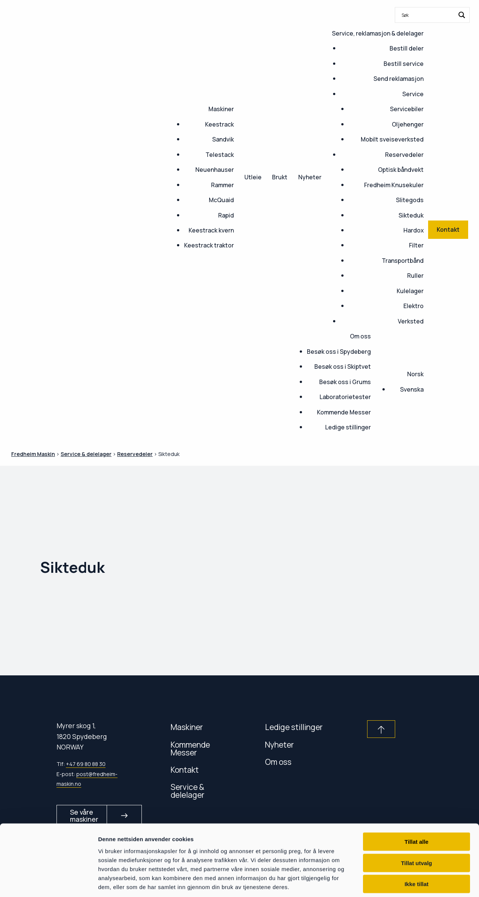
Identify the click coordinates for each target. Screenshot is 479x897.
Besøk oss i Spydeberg (339, 351)
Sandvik (223, 139)
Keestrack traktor (209, 245)
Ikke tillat (416, 849)
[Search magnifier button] (462, 15)
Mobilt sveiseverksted (392, 139)
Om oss (360, 336)
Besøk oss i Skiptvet (342, 366)
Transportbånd (403, 260)
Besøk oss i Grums (345, 382)
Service (413, 94)
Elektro (413, 306)
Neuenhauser (214, 169)
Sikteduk (411, 215)
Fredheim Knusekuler (394, 185)
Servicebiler (407, 109)
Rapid (226, 215)
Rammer (222, 185)
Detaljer (398, 882)
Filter (416, 245)
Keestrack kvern (211, 230)
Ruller (415, 275)
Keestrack (219, 124)
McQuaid (221, 200)
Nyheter (309, 177)
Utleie (253, 177)
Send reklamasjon (398, 79)
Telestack (219, 154)
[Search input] (427, 15)
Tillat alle (416, 807)
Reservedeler (404, 154)
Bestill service (404, 64)
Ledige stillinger (348, 427)
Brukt (279, 177)
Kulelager (410, 291)
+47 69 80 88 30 (86, 763)
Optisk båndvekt (401, 169)
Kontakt (185, 769)
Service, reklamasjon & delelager (378, 33)
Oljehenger (408, 124)
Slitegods (410, 200)
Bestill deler (407, 48)
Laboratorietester (345, 397)
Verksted (411, 321)
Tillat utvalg (416, 828)
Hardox (413, 230)
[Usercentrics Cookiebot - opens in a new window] (48, 882)
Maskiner (221, 109)
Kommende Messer (344, 412)
